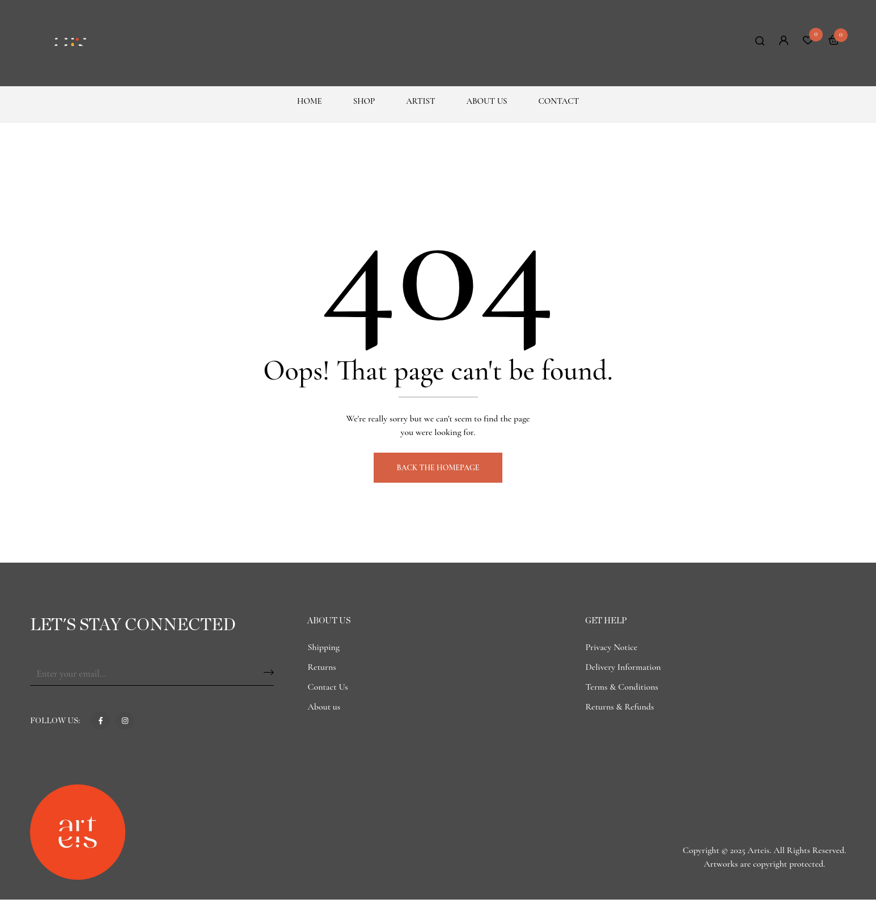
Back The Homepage (438, 471)
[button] (834, 41)
